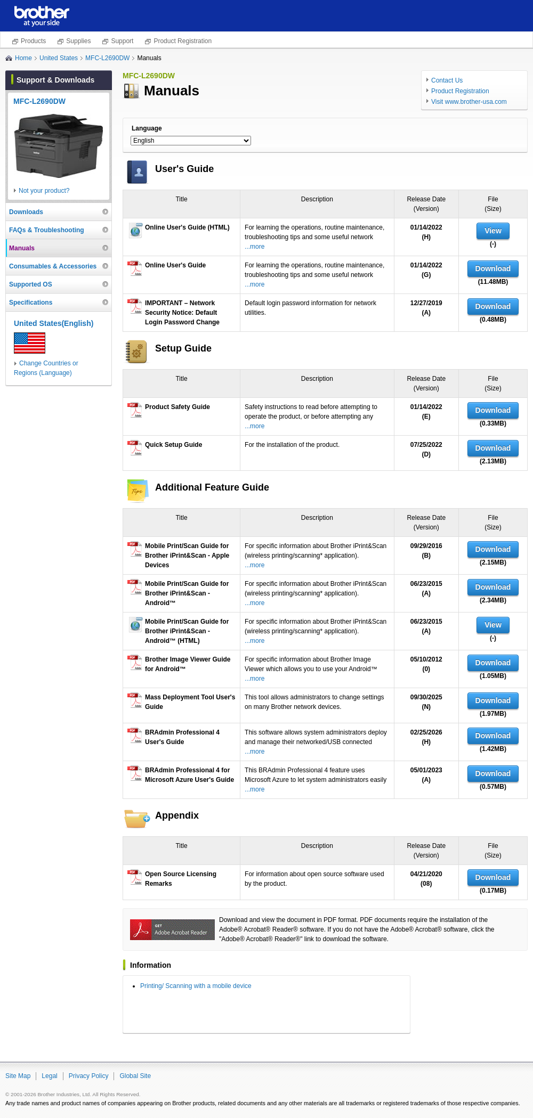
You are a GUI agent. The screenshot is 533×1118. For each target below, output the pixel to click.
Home (23, 58)
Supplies (78, 41)
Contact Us (447, 80)
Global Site (135, 1076)
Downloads (26, 212)
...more (254, 246)
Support (122, 41)
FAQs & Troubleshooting (46, 230)
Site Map (17, 1076)
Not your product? (44, 190)
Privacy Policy (89, 1076)
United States (58, 58)
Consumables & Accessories (52, 266)
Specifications (30, 302)
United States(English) (53, 323)
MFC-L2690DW (107, 58)
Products (33, 41)
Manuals (22, 248)
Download (493, 268)
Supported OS (30, 284)
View (493, 230)
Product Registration (183, 41)
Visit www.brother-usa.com (469, 101)
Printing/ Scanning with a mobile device (196, 986)
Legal (49, 1076)
